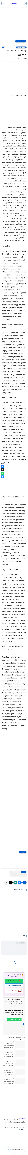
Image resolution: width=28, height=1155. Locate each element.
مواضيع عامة (14, 874)
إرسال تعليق (20, 942)
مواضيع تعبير (22, 874)
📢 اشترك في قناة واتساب (14, 980)
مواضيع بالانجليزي (21, 47)
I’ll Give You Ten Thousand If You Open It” (15, 1039)
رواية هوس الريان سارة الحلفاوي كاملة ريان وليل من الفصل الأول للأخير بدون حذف (9, 1046)
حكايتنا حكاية (14, 3)
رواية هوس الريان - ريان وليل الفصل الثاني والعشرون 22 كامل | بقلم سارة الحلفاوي (9, 1055)
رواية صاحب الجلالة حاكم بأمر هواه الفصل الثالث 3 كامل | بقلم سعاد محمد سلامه (8, 1082)
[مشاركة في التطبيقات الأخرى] (6, 882)
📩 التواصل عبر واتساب (14, 1019)
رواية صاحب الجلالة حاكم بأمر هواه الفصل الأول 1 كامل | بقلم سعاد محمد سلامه (8, 1073)
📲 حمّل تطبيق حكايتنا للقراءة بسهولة (14, 991)
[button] (20, 882)
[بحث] (2, 3)
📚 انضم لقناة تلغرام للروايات (14, 985)
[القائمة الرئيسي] (25, 3)
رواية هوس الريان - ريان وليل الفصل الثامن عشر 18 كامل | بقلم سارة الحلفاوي (8, 1064)
